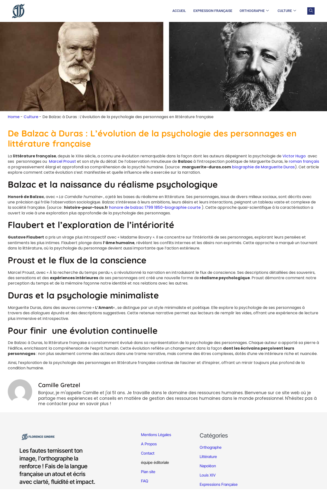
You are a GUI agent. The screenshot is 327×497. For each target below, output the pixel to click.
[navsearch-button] (311, 11)
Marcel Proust (62, 161)
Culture (287, 11)
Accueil (179, 11)
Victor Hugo (294, 156)
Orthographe (254, 11)
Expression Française (212, 11)
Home (13, 117)
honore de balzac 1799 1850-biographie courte (155, 207)
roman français (304, 161)
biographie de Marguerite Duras (263, 167)
